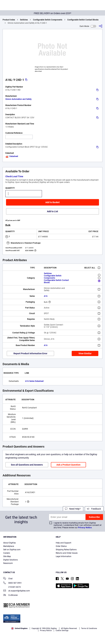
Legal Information (63, 556)
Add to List (52, 211)
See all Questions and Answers (27, 464)
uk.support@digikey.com (16, 591)
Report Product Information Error (30, 353)
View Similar (85, 353)
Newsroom (8, 563)
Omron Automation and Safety (18, 99)
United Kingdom (19, 628)
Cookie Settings (62, 630)
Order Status (61, 546)
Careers (6, 553)
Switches (24, 20)
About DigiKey (9, 543)
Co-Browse (10, 595)
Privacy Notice (85, 527)
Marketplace (8, 546)
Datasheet (11, 156)
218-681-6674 (12, 587)
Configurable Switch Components (47, 20)
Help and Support (63, 543)
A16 (45, 296)
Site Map (7, 556)
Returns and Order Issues (67, 553)
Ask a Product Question (68, 464)
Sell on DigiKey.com (11, 549)
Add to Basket (52, 202)
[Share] (100, 26)
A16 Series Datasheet (34, 381)
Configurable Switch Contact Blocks (82, 20)
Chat (8, 578)
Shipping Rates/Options (66, 549)
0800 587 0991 (12, 583)
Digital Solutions (10, 560)
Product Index (9, 20)
